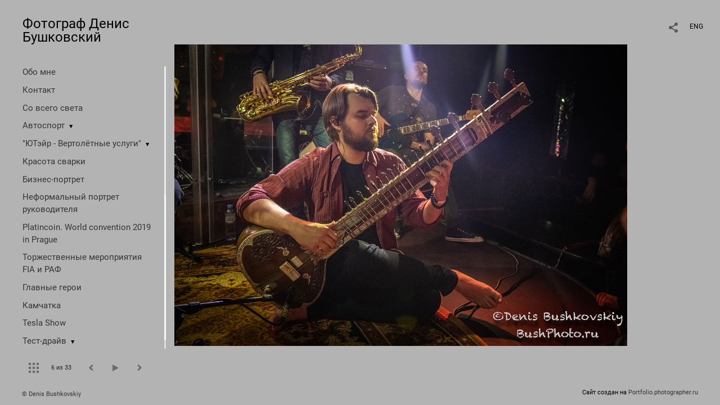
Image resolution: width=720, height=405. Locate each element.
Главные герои (52, 287)
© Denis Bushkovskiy (51, 394)
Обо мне (39, 72)
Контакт (38, 90)
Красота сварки (54, 161)
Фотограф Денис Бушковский (75, 30)
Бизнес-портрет (53, 179)
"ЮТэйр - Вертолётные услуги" (81, 143)
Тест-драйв (44, 341)
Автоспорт (43, 125)
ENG (696, 26)
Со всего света (52, 108)
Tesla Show (44, 323)
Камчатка (41, 305)
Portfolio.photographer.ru (663, 392)
